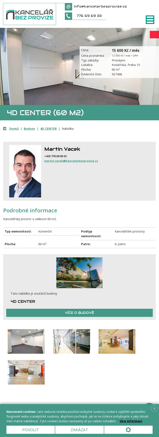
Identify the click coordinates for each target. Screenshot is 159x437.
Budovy (29, 129)
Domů (14, 129)
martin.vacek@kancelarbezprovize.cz (71, 161)
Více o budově (79, 313)
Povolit (30, 429)
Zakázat (79, 429)
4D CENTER (48, 129)
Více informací (131, 421)
